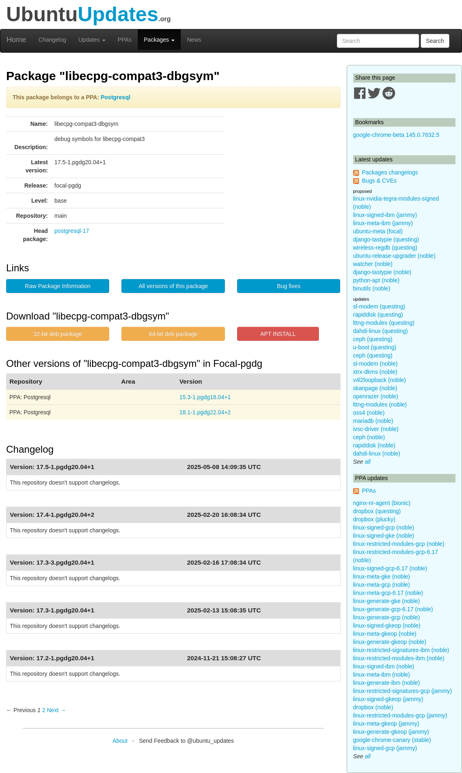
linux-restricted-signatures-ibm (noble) (401, 650)
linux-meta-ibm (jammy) (383, 223)
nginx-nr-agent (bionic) (381, 503)
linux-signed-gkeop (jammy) (388, 699)
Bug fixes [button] (289, 286)
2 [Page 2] (43, 710)
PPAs (125, 39)
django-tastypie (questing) (386, 239)
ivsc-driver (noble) (376, 429)
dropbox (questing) (377, 511)
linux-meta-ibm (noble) (381, 674)
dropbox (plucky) (374, 519)
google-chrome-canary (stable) (392, 740)
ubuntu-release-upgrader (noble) (394, 255)
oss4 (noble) (369, 412)
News (194, 39)
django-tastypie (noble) (382, 272)
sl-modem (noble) (375, 363)
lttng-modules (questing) (384, 322)
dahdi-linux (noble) (376, 453)
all (367, 461)
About (120, 740)
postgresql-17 (71, 231)
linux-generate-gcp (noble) (386, 617)
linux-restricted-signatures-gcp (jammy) (402, 691)
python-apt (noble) (376, 280)
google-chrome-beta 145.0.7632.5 (396, 135)
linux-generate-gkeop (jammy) (391, 731)
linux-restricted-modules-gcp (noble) (398, 544)
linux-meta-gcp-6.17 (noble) (388, 593)
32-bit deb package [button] (58, 334)
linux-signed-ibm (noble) (383, 666)
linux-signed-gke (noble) (383, 535)
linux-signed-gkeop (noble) (387, 625)
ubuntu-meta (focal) (378, 231)
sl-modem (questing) (379, 306)
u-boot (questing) (375, 347)
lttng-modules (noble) (380, 404)
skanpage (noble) (375, 388)
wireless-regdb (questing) (385, 247)
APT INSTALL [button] (278, 334)
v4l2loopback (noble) (379, 380)
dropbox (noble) (373, 707)
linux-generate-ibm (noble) (386, 682)
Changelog (52, 39)
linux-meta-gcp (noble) (381, 584)
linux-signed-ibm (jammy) (385, 215)
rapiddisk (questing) (378, 314)
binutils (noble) (371, 288)
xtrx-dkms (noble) (375, 372)
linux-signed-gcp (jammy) (385, 748)
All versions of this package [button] (173, 286)
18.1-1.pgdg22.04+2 (205, 412)
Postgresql (115, 97)
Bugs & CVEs (379, 180)
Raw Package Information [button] (57, 286)
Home (16, 40)
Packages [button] (159, 39)
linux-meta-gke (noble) (381, 576)
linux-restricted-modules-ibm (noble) (398, 658)
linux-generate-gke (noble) (386, 601)
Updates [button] (91, 39)
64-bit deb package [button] (173, 334)
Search (435, 41)
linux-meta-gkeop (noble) (385, 633)
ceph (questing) (373, 339)
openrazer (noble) (376, 396)
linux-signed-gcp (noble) (383, 527)
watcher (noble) (373, 264)
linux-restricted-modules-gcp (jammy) (400, 715)
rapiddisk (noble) (374, 445)
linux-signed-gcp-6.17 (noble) (390, 568)
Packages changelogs (390, 172)
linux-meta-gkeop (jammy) (386, 723)
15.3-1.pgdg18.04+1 (205, 397)
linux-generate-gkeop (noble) (389, 642)
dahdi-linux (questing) (380, 331)
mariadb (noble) (373, 421)
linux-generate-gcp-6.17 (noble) (393, 609)
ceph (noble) (369, 437)
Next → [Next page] (56, 710)
